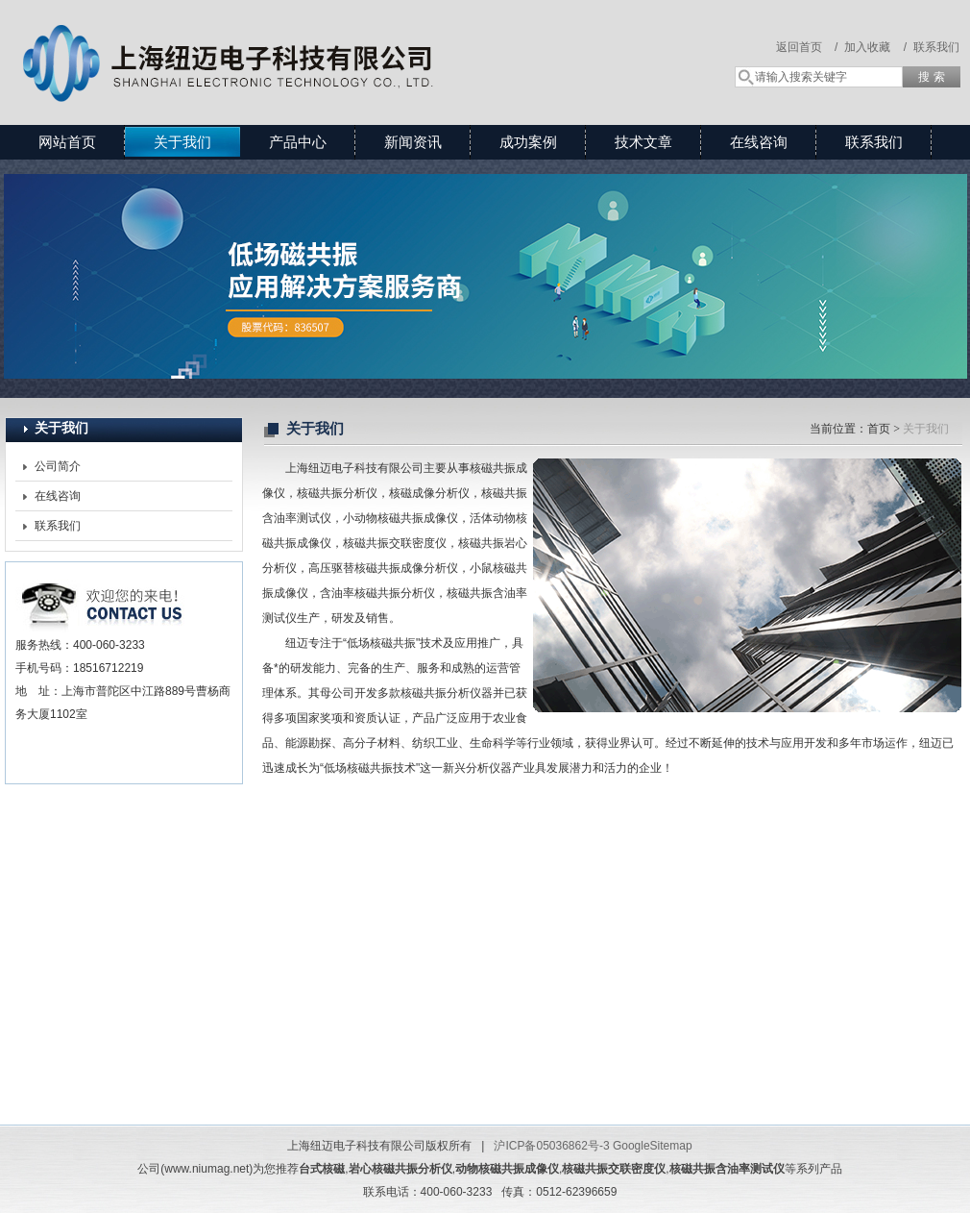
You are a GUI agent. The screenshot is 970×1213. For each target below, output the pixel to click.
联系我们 (936, 47)
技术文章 (643, 142)
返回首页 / (807, 47)
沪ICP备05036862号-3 (551, 1145)
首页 (878, 428)
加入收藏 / (875, 47)
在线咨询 (759, 142)
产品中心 (298, 142)
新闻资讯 (413, 142)
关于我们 (182, 142)
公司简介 (58, 466)
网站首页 (67, 142)
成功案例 (528, 142)
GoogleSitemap (652, 1145)
